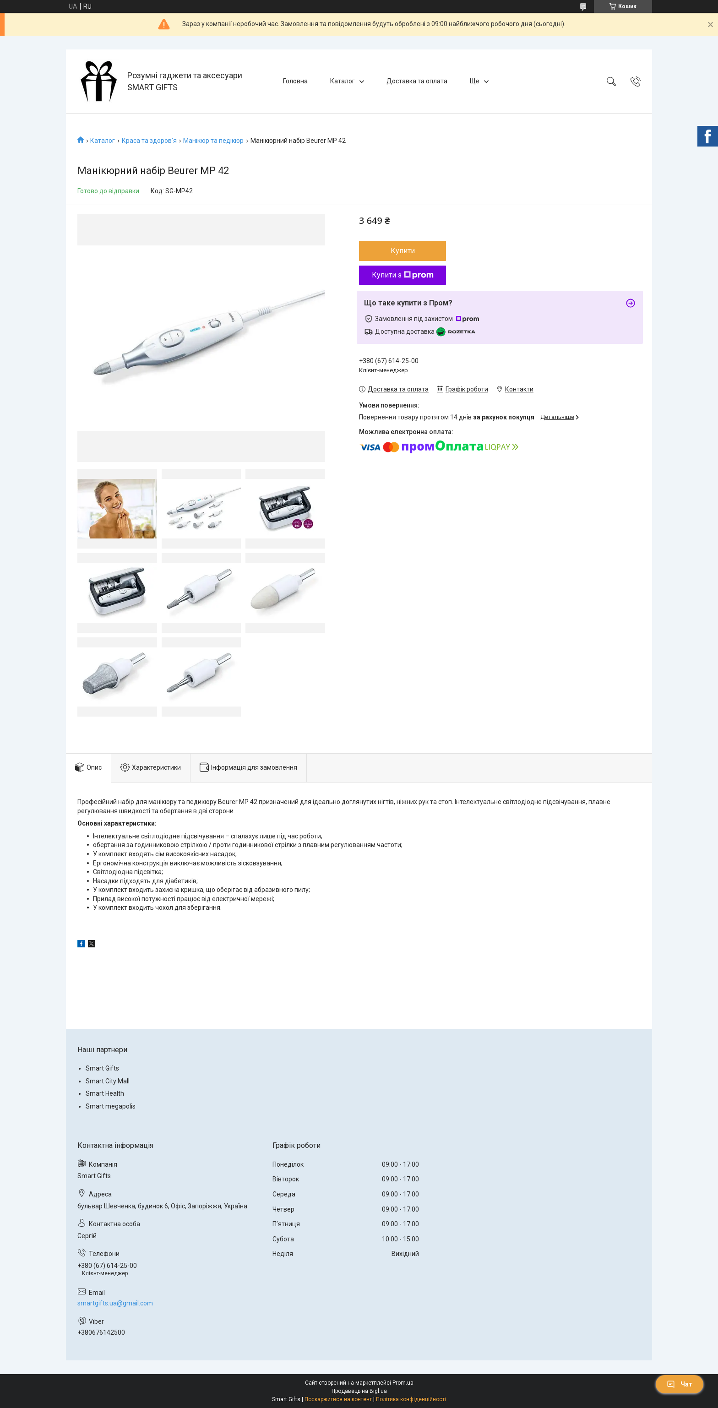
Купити (403, 250)
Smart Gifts (102, 1068)
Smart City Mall (108, 1081)
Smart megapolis (111, 1106)
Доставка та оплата (416, 81)
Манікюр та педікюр (213, 140)
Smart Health (105, 1093)
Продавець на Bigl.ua (359, 1391)
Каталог (342, 81)
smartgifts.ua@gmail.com (115, 1303)
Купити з (403, 275)
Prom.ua (402, 1383)
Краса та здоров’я (149, 140)
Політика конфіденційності (411, 1399)
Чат (679, 1384)
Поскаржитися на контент (338, 1399)
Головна (295, 81)
